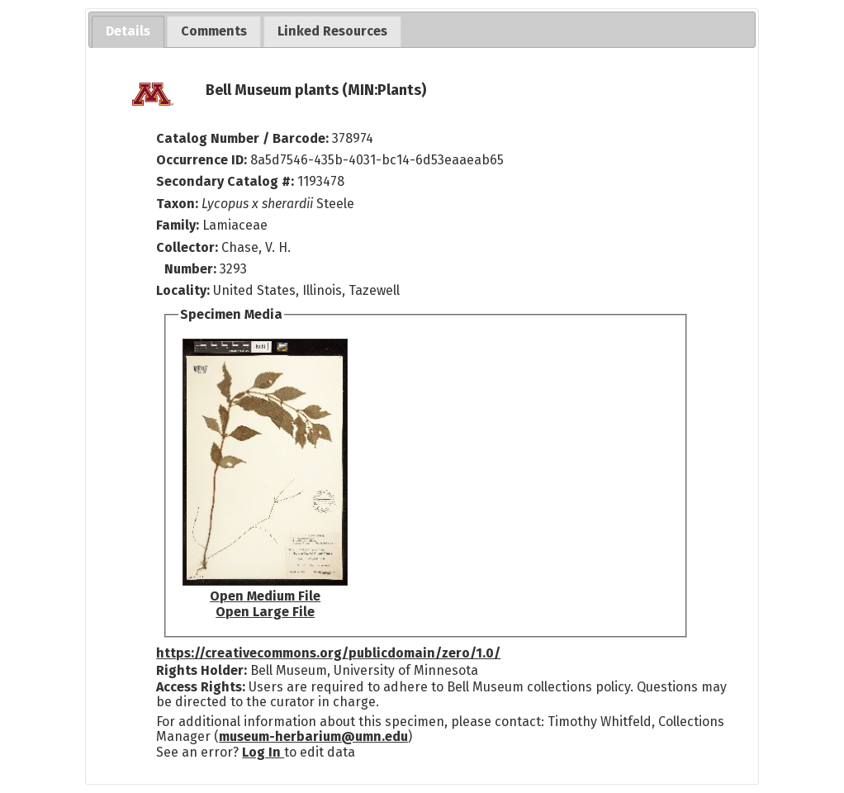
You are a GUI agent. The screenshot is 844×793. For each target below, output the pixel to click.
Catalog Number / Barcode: (244, 138)
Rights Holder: (201, 670)
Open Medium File (265, 596)
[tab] (128, 32)
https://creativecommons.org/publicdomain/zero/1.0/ (328, 653)
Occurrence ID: (203, 160)
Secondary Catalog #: (225, 181)
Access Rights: (200, 687)
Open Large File (265, 612)
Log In (263, 752)
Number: (192, 269)
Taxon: (177, 203)
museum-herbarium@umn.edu (313, 736)
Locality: (183, 290)
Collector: (188, 247)
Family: (177, 225)
